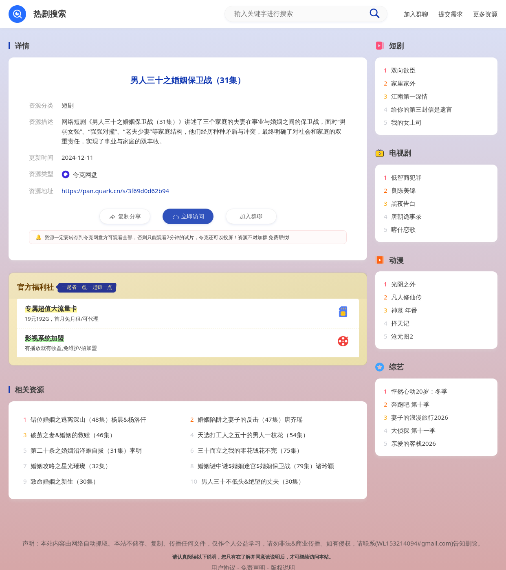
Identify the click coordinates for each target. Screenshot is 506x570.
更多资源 (485, 14)
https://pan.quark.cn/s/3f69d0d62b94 (115, 191)
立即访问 (188, 216)
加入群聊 (251, 216)
